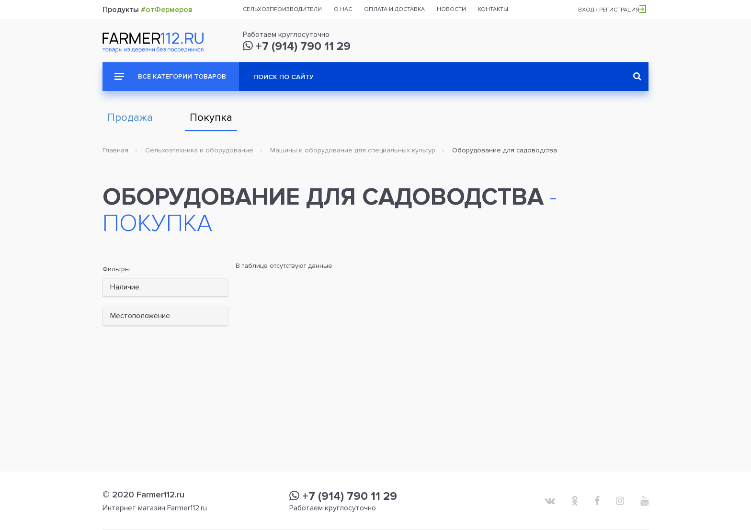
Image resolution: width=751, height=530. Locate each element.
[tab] (165, 287)
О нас (343, 9)
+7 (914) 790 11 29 (297, 46)
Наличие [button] (124, 287)
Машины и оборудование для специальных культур (352, 150)
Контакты (493, 9)
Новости (451, 9)
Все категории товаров (170, 76)
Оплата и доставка (394, 9)
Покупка (211, 117)
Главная (115, 150)
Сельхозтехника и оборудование (199, 150)
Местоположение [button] (140, 316)
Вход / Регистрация (612, 9)
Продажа (130, 117)
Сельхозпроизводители (282, 9)
